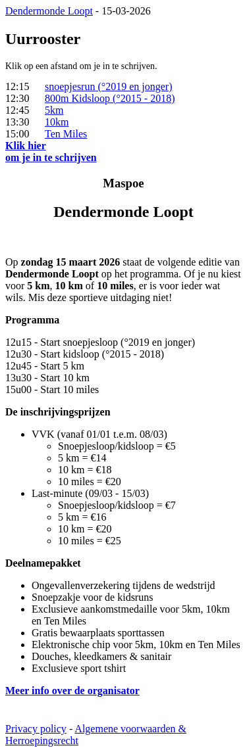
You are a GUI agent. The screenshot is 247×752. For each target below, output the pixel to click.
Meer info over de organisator (72, 690)
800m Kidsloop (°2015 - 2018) (110, 98)
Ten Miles (66, 133)
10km (57, 122)
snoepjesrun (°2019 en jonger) (108, 86)
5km (54, 110)
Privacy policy (36, 728)
